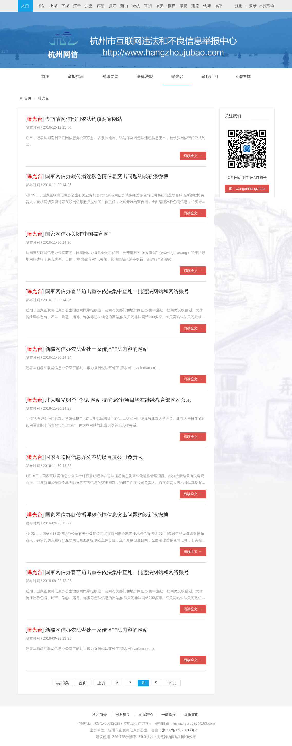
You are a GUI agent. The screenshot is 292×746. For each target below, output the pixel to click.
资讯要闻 (110, 76)
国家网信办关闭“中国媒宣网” (77, 234)
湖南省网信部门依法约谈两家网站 (83, 119)
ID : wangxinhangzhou (247, 189)
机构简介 (99, 715)
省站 (41, 6)
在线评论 (145, 715)
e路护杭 (243, 76)
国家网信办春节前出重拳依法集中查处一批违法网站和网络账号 (117, 291)
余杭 (136, 6)
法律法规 (145, 76)
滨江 (112, 6)
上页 (101, 683)
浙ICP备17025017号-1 (180, 730)
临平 (219, 6)
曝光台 (177, 76)
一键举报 (168, 715)
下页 (172, 683)
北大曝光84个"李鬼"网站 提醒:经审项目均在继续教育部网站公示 (118, 400)
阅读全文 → (192, 156)
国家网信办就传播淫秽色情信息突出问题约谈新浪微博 (106, 176)
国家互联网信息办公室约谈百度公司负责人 (94, 457)
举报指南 (76, 76)
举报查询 (267, 6)
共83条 (62, 683)
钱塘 (207, 6)
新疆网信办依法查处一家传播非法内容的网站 (96, 349)
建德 (195, 6)
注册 (239, 6)
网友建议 (122, 715)
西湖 (101, 6)
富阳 (148, 6)
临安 (160, 6)
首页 (45, 76)
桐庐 (171, 6)
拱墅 (89, 6)
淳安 (183, 6)
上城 (53, 6)
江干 (77, 6)
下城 (65, 6)
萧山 (124, 6)
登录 (253, 6)
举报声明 (210, 76)
